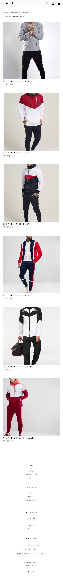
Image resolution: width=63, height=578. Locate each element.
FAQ (31, 503)
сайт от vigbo (31, 572)
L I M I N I (9, 3)
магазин (5, 12)
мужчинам (14, 12)
